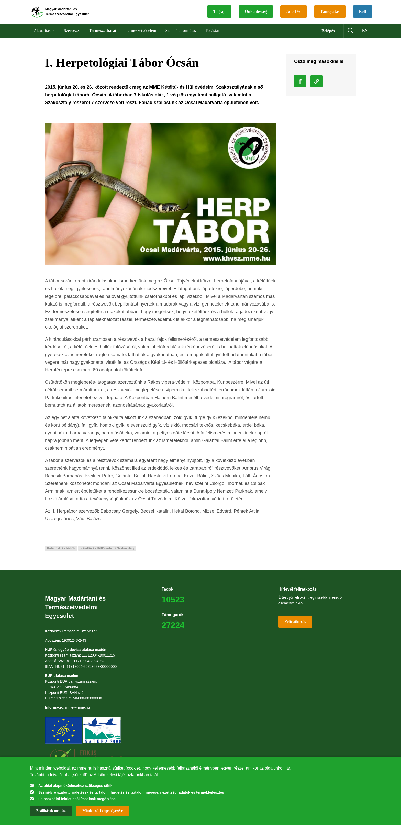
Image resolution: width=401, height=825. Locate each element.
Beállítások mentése (51, 811)
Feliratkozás (295, 627)
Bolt (362, 14)
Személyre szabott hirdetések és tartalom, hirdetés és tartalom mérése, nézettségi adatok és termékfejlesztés (131, 792)
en (365, 35)
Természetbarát (102, 35)
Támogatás (330, 14)
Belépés (328, 36)
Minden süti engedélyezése (102, 811)
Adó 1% (293, 14)
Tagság (219, 14)
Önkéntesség (256, 14)
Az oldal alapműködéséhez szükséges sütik (75, 786)
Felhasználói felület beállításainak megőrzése (77, 799)
